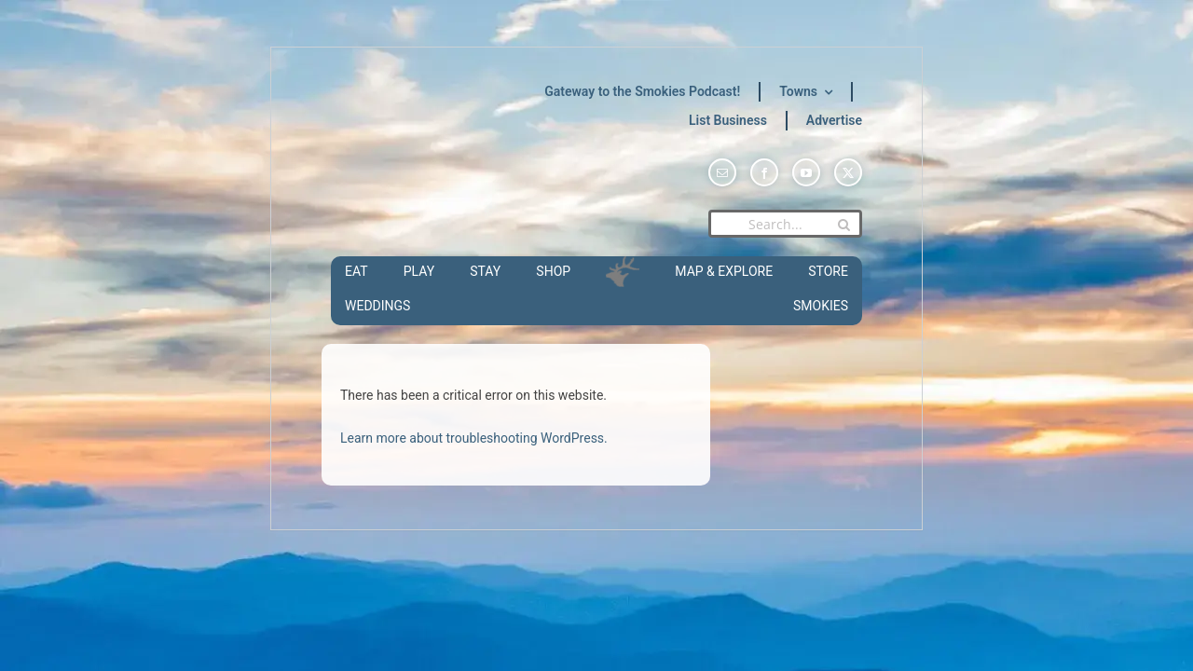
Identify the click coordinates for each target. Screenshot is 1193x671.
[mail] (722, 172)
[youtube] (806, 172)
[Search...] (785, 224)
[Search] (843, 224)
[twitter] (848, 172)
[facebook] (764, 172)
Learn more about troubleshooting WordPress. (474, 438)
